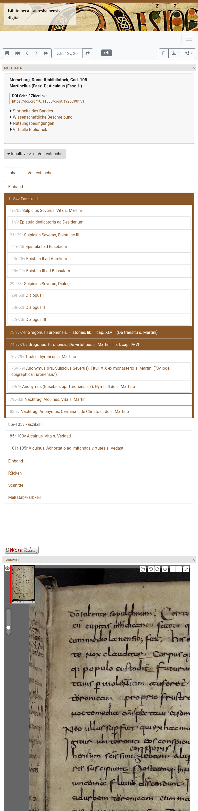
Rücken (15, 473)
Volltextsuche (40, 172)
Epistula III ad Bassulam (40, 270)
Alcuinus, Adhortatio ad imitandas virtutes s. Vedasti (67, 448)
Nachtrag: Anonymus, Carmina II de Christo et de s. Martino (69, 411)
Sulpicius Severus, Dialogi (40, 283)
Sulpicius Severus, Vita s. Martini (46, 210)
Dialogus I (27, 295)
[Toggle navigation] (189, 38)
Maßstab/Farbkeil (24, 497)
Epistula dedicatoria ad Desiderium (47, 222)
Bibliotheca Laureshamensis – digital (36, 14)
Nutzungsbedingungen (33, 123)
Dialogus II (28, 307)
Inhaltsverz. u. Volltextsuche (34, 153)
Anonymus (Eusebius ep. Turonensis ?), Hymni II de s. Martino (73, 386)
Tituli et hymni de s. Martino (43, 356)
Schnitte (15, 485)
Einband (15, 186)
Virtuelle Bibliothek (30, 129)
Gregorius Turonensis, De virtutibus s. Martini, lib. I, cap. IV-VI (74, 344)
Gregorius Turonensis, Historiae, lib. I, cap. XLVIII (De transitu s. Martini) (84, 332)
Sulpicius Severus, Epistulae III (44, 235)
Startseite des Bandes (33, 111)
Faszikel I (23, 198)
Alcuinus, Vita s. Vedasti (40, 436)
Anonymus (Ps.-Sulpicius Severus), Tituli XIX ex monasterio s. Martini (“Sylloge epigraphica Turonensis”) (90, 371)
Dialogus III (28, 319)
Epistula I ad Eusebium (39, 246)
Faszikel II (26, 424)
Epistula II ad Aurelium (39, 258)
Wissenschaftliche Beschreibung (42, 117)
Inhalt (14, 172)
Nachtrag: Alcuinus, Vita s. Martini (48, 399)
